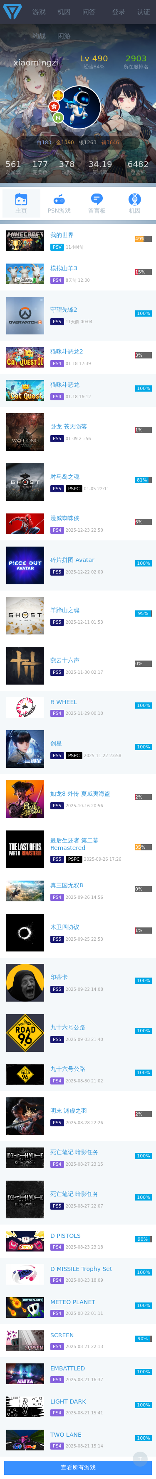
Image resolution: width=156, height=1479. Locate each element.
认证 (143, 12)
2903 (136, 58)
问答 (89, 12)
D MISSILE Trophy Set (81, 1269)
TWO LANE (66, 1434)
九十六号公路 (67, 1027)
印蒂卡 (59, 977)
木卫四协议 (64, 927)
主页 (21, 203)
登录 (118, 12)
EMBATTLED (67, 1368)
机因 (64, 12)
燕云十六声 (64, 660)
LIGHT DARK (68, 1401)
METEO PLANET (72, 1302)
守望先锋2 (63, 309)
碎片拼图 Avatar (72, 560)
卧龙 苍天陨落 (68, 426)
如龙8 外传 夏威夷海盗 (80, 793)
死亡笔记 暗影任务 (74, 1152)
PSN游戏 (59, 203)
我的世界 (62, 235)
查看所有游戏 (78, 1467)
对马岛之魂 (64, 476)
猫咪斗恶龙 (64, 384)
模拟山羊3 (63, 268)
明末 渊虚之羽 (68, 1110)
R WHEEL (63, 702)
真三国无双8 (66, 885)
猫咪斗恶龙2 (66, 351)
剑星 (56, 743)
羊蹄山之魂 (64, 610)
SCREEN (62, 1335)
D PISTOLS (65, 1235)
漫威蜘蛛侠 (64, 518)
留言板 (97, 203)
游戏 (39, 12)
